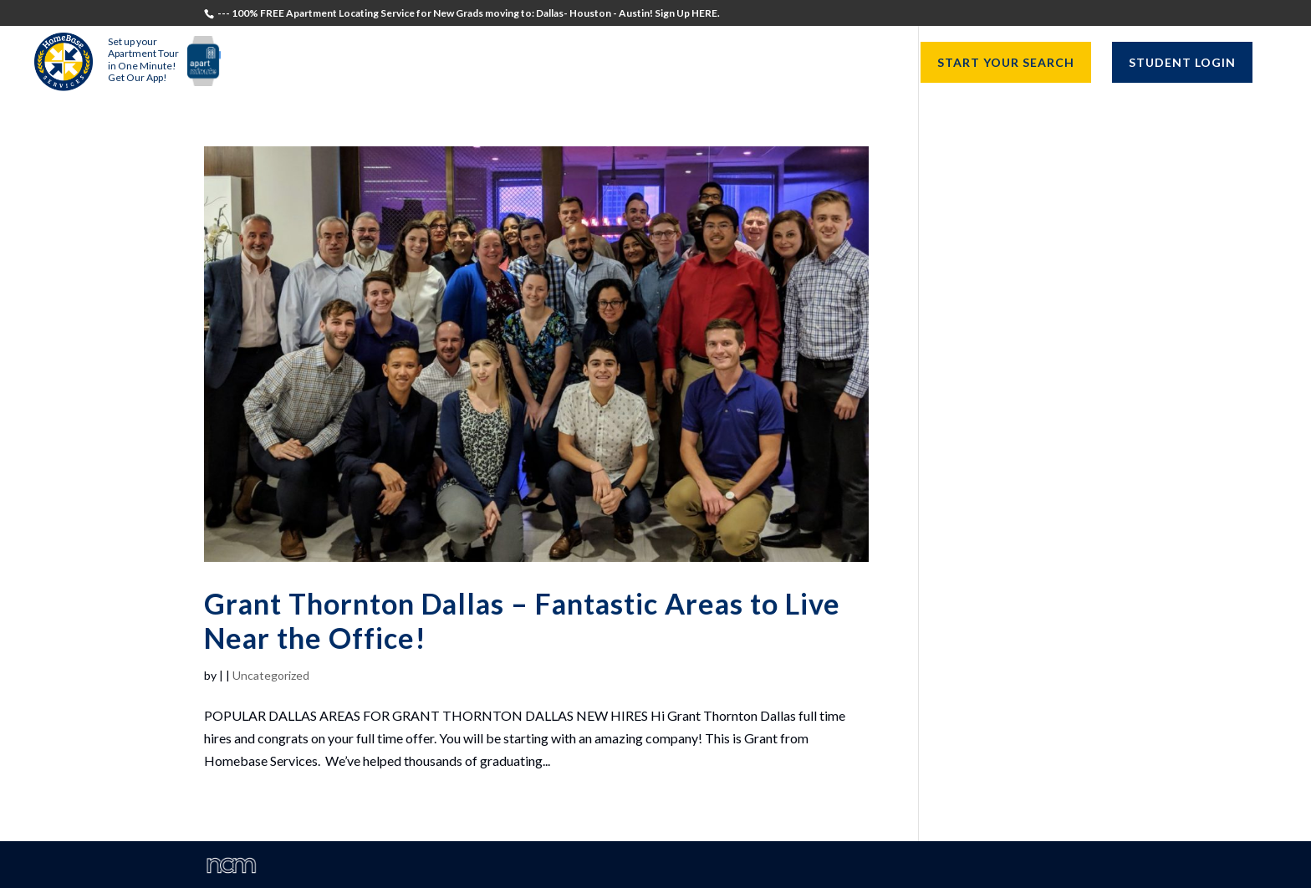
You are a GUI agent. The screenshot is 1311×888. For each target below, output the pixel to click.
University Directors (708, 63)
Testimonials (369, 63)
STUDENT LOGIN (1182, 62)
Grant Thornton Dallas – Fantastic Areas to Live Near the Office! (522, 620)
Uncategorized (270, 675)
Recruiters (570, 63)
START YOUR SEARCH (1005, 62)
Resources (845, 63)
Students (474, 63)
